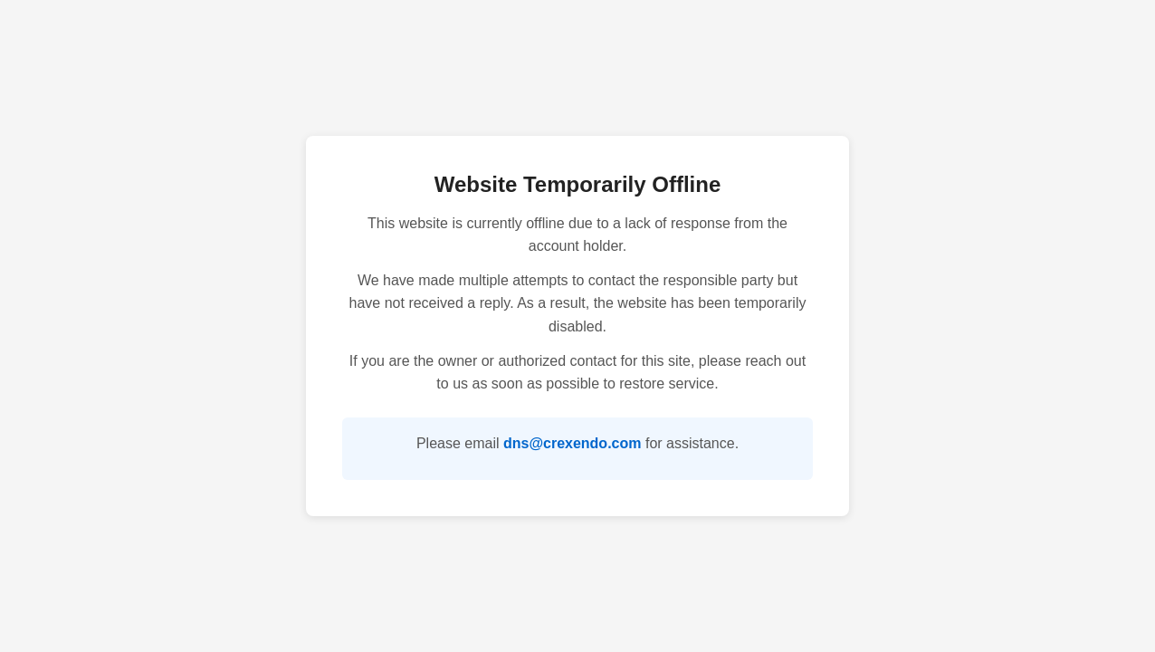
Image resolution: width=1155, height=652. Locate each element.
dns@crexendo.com (572, 443)
